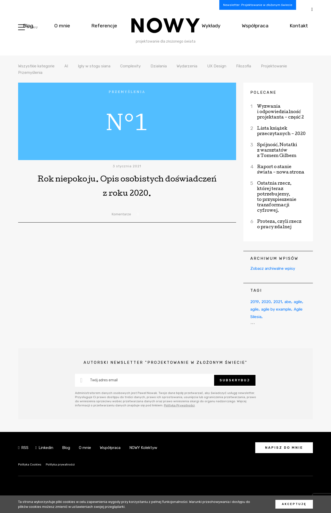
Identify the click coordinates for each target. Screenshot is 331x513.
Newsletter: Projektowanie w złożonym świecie (257, 5)
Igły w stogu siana (102, 65)
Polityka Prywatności (179, 405)
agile (255, 309)
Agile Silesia (285, 316)
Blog (24, 25)
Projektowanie (33, 72)
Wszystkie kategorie (39, 65)
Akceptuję (294, 504)
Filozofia (265, 65)
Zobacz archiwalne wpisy (272, 268)
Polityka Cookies (31, 464)
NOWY (165, 25)
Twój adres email (104, 380)
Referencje (84, 25)
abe (296, 301)
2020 (270, 301)
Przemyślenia (71, 72)
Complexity (142, 65)
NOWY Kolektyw (143, 447)
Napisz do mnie (284, 447)
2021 (283, 301)
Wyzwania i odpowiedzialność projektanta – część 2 (280, 112)
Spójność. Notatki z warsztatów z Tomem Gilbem (277, 150)
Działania (173, 65)
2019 (255, 301)
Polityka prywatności (66, 464)
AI (72, 65)
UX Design (236, 65)
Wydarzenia (204, 65)
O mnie (50, 25)
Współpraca (267, 25)
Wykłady (230, 25)
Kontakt (303, 25)
